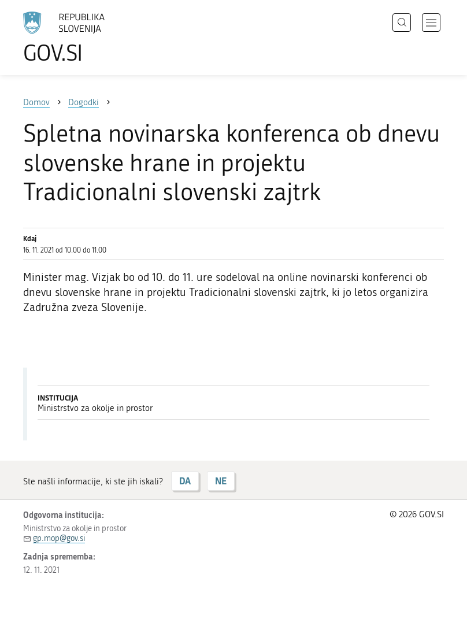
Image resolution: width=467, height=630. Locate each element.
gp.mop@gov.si (59, 538)
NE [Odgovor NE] (221, 480)
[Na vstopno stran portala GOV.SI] (81, 38)
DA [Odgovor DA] (185, 480)
